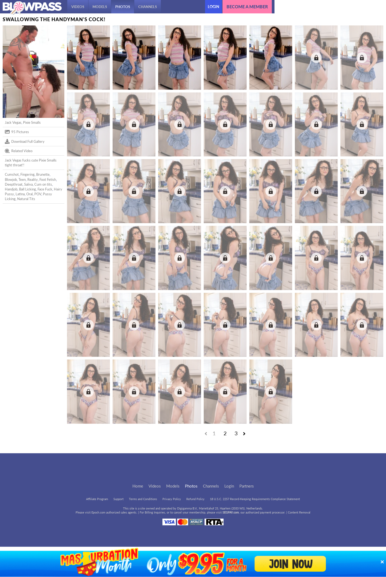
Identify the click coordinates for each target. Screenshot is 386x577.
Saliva (28, 184)
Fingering (27, 174)
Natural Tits (26, 199)
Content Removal (299, 512)
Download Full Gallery (24, 141)
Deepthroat (14, 184)
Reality (32, 179)
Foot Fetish (47, 179)
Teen (22, 179)
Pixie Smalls (32, 122)
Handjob (11, 189)
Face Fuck (45, 189)
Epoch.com (98, 512)
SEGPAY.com (230, 512)
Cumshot (12, 174)
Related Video (18, 150)
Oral (29, 194)
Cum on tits (43, 184)
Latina (20, 194)
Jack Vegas (13, 122)
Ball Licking (27, 189)
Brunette (43, 174)
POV (37, 194)
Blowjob (11, 179)
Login (213, 6)
